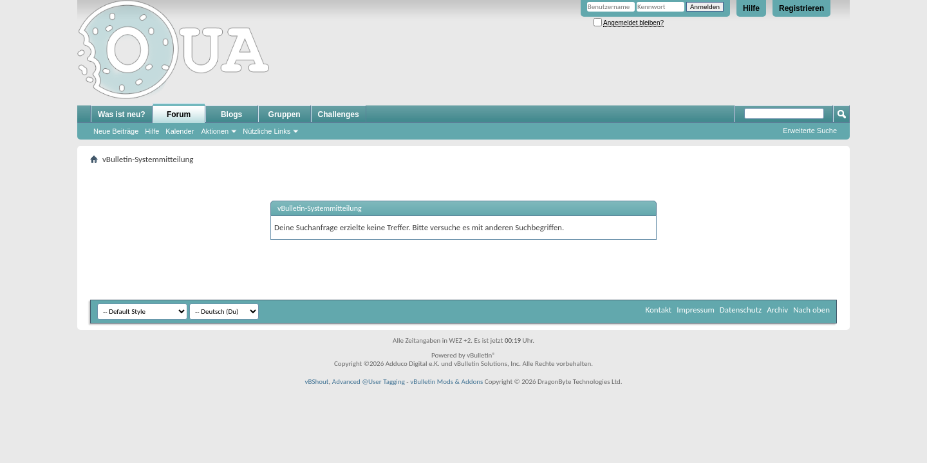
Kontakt (658, 309)
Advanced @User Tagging (368, 381)
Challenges (338, 114)
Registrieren (801, 8)
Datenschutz (741, 309)
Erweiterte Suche (810, 130)
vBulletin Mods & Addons (446, 381)
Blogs (231, 114)
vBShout (316, 381)
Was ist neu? (121, 114)
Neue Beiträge (115, 131)
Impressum (696, 309)
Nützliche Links (266, 131)
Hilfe (751, 8)
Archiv (777, 309)
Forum (179, 114)
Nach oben (811, 309)
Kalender (179, 131)
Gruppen (284, 114)
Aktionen (215, 131)
